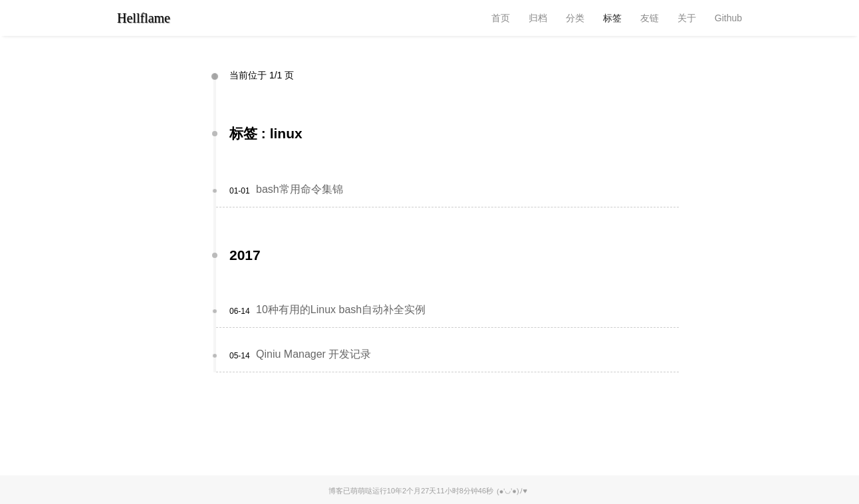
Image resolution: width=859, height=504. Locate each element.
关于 (686, 18)
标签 (612, 18)
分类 (575, 18)
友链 (649, 18)
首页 (500, 18)
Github (728, 18)
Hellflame (143, 18)
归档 (538, 18)
